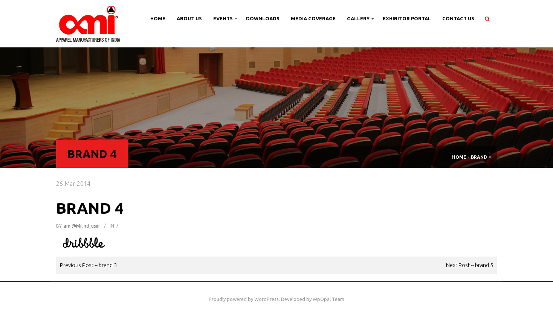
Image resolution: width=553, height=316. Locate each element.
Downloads (263, 18)
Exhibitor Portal (407, 18)
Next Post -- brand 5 (469, 265)
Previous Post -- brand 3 (88, 265)
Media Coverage (313, 18)
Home (157, 18)
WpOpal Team (328, 299)
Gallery (359, 18)
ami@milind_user (82, 225)
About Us (189, 18)
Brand (479, 157)
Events (223, 18)
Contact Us (458, 18)
